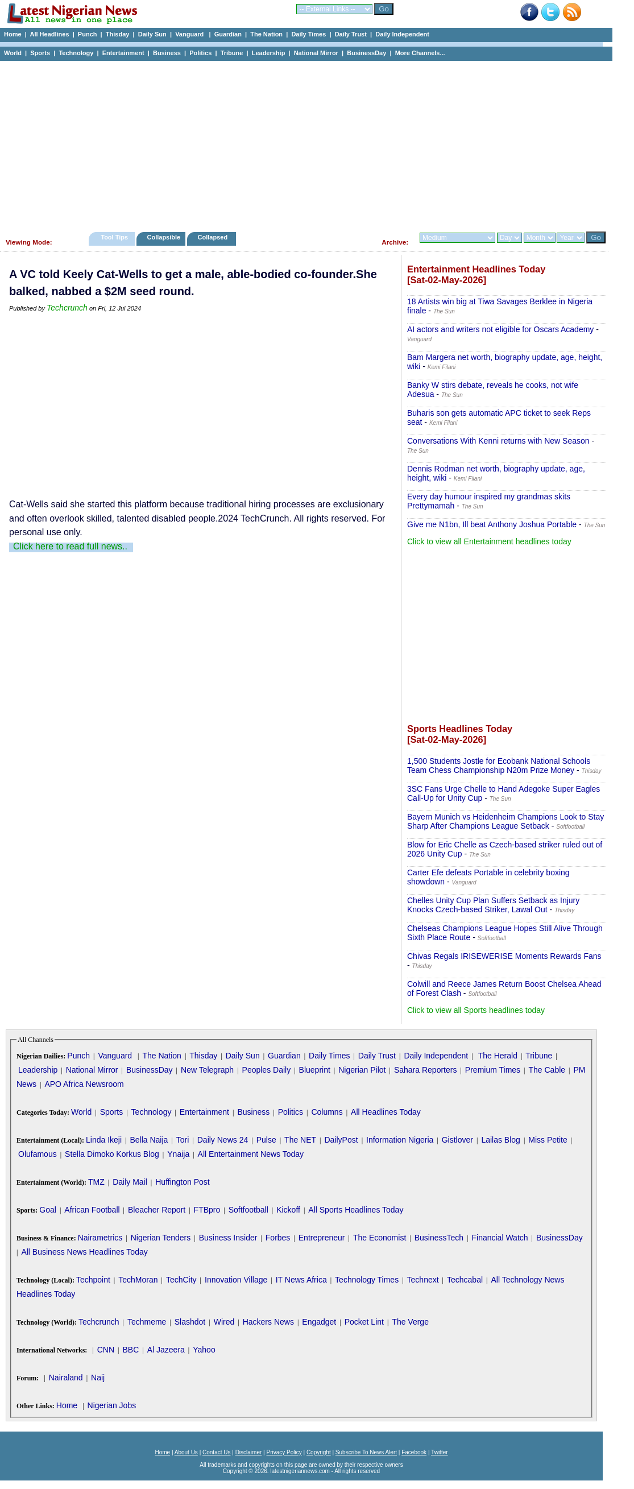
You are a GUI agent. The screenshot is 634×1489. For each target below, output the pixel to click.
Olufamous (37, 1154)
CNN (105, 1349)
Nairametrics (100, 1237)
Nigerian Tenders (161, 1237)
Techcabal (465, 1279)
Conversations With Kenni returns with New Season (498, 440)
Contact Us (216, 1452)
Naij (98, 1377)
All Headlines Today (386, 1111)
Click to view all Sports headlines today (476, 1010)
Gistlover (457, 1139)
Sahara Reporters (425, 1069)
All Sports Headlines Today (355, 1209)
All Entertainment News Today (251, 1154)
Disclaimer (248, 1452)
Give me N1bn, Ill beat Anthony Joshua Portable (492, 524)
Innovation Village (236, 1279)
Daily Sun (152, 34)
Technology (76, 52)
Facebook (413, 1452)
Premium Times (492, 1069)
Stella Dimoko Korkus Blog (112, 1154)
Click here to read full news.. (70, 546)
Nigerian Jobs (112, 1405)
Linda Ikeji (104, 1139)
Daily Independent (402, 34)
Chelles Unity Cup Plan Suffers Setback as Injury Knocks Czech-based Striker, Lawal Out (493, 905)
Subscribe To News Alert (366, 1452)
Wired (224, 1321)
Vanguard (190, 34)
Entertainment (123, 52)
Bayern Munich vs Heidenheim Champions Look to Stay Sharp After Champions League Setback (505, 821)
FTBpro (207, 1209)
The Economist (379, 1237)
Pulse (266, 1139)
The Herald (497, 1055)
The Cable (546, 1069)
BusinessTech (439, 1237)
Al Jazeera (166, 1349)
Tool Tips (114, 237)
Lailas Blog (500, 1139)
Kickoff (288, 1209)
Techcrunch (67, 307)
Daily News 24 (222, 1139)
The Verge (410, 1321)
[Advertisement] (301, 143)
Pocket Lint (364, 1321)
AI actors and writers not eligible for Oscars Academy (500, 329)
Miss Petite (547, 1139)
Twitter (439, 1452)
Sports (40, 52)
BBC (130, 1349)
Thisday (118, 34)
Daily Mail (130, 1181)
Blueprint (314, 1069)
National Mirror (316, 52)
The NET (300, 1139)
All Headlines (49, 34)
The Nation (266, 34)
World (13, 52)
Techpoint (93, 1279)
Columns (326, 1111)
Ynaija (178, 1154)
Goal (47, 1209)
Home (13, 34)
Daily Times (308, 34)
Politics (200, 52)
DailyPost (341, 1139)
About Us (186, 1452)
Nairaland (66, 1377)
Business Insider (228, 1237)
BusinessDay (366, 52)
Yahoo (204, 1349)
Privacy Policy (283, 1452)
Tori (182, 1139)
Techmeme (146, 1321)
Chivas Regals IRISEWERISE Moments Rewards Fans (504, 956)
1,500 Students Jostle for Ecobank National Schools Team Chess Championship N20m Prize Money (498, 765)
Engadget (319, 1321)
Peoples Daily (266, 1069)
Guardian (228, 34)
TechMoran (138, 1279)
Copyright (318, 1452)
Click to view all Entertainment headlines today (489, 541)
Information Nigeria (399, 1139)
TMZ (96, 1181)
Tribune (232, 52)
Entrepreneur (322, 1237)
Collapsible (163, 237)
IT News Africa (301, 1279)
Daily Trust (351, 34)
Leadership (268, 52)
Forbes (278, 1237)
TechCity (181, 1279)
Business (167, 52)
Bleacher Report (156, 1209)
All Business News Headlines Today (84, 1251)
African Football (91, 1209)
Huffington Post (182, 1181)
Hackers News (268, 1321)
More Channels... (420, 52)
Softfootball (248, 1209)
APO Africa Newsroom (83, 1084)
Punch (87, 34)
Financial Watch (499, 1237)
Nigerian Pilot (362, 1069)
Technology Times (367, 1279)
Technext (423, 1279)
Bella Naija (149, 1139)
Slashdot (190, 1321)
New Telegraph (207, 1069)
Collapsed (214, 237)
